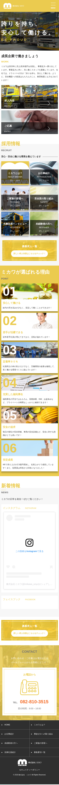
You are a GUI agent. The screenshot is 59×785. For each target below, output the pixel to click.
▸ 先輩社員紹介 (9, 752)
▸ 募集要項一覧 (38, 752)
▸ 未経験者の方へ (10, 743)
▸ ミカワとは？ (38, 725)
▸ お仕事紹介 (8, 734)
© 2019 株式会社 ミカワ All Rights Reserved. (29, 775)
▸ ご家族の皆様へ (39, 743)
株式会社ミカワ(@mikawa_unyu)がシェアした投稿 (31, 584)
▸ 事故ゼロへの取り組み (42, 734)
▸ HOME (6, 725)
